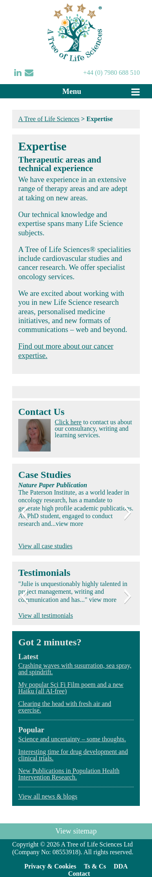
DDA (120, 866)
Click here (68, 422)
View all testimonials (45, 615)
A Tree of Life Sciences (48, 118)
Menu (71, 91)
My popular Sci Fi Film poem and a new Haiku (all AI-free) (71, 688)
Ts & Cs (95, 866)
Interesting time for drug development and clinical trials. (73, 755)
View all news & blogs (47, 796)
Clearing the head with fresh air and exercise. (64, 707)
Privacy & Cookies (50, 866)
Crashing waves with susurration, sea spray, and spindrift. (74, 668)
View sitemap (76, 831)
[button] (24, 512)
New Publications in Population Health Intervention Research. (69, 774)
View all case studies (45, 546)
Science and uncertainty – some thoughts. (72, 739)
